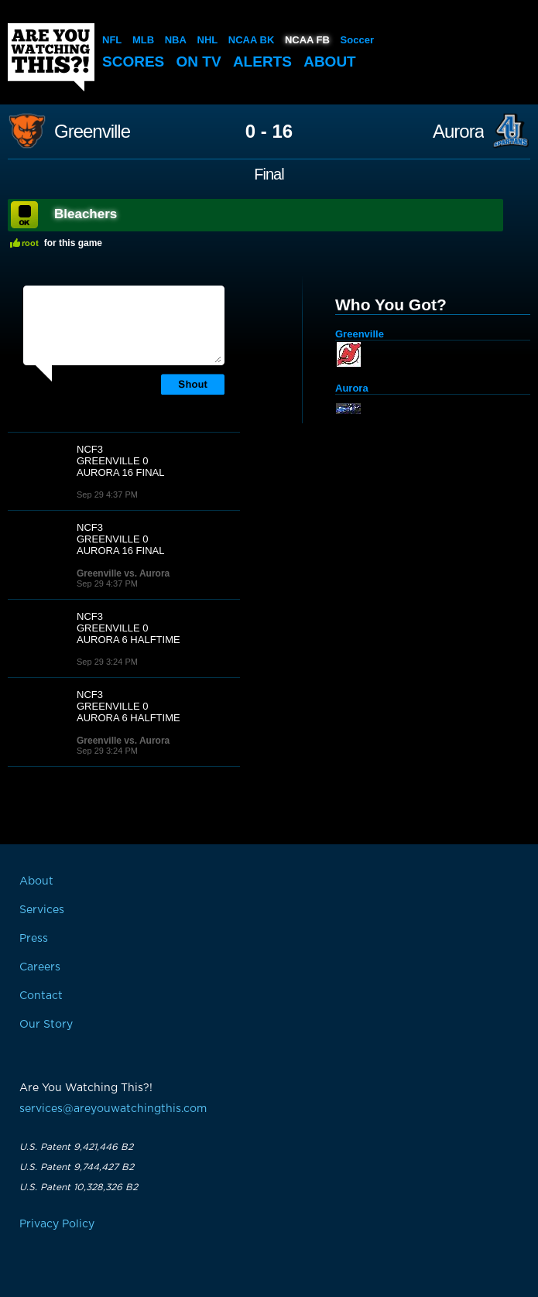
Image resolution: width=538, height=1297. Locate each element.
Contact (41, 996)
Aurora (458, 131)
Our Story (46, 1024)
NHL (207, 40)
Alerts (262, 61)
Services (41, 910)
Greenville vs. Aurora (123, 573)
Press (33, 938)
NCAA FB (307, 40)
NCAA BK (251, 40)
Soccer (357, 40)
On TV (198, 61)
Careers (39, 967)
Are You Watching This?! (51, 57)
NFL (112, 40)
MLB (143, 40)
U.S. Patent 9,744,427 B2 (76, 1167)
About (329, 61)
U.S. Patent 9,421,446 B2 (76, 1147)
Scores (133, 61)
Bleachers (85, 214)
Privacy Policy (56, 1224)
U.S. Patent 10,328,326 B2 (78, 1187)
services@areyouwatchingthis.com (113, 1109)
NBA (176, 40)
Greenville (92, 131)
